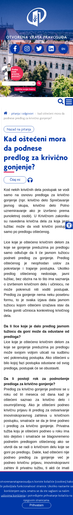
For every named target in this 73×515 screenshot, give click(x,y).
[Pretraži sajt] (61, 101)
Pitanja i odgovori (22, 113)
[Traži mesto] (39, 83)
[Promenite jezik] (63, 49)
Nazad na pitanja (19, 129)
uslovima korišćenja (13, 495)
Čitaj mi (15, 179)
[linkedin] (51, 49)
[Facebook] (15, 49)
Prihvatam (36, 505)
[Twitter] (39, 49)
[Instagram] (27, 49)
